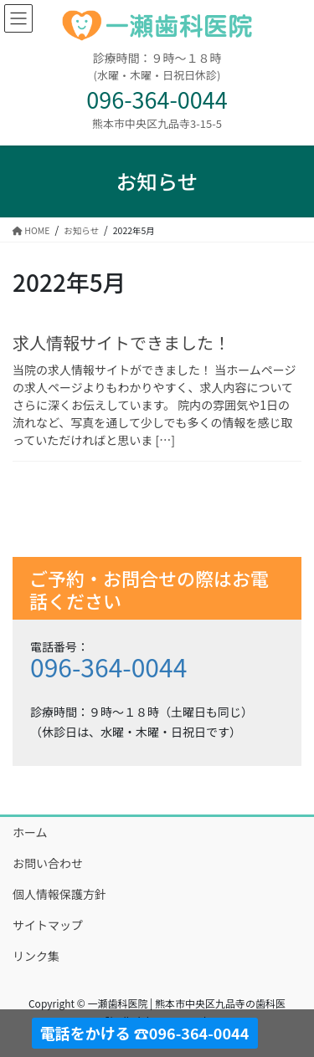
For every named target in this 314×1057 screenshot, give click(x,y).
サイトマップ (48, 925)
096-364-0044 (108, 666)
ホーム (30, 832)
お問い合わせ (48, 863)
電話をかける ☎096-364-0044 (145, 1033)
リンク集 (36, 955)
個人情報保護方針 (59, 894)
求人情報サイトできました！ (121, 342)
